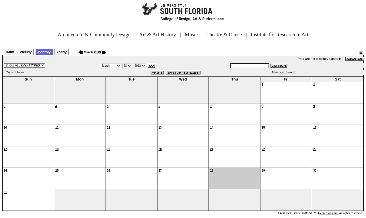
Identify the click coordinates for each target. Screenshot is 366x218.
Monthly (44, 52)
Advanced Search (283, 72)
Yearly (62, 52)
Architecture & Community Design (94, 35)
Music (191, 35)
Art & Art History (157, 35)
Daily (10, 52)
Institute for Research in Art (279, 35)
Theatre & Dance (224, 35)
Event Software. (328, 213)
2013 (97, 52)
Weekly (26, 52)
